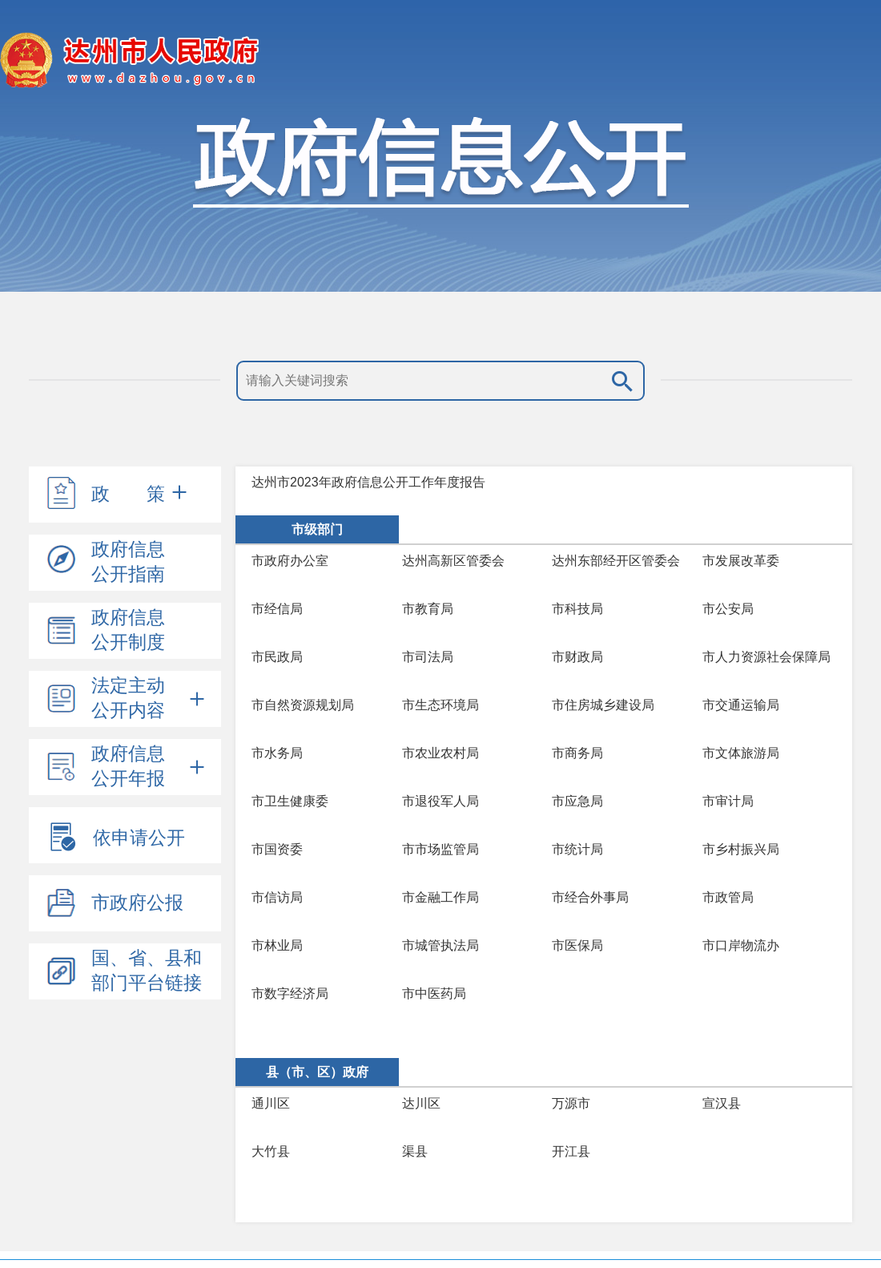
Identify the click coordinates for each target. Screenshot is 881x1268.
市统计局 (577, 849)
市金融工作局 (440, 897)
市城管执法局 (440, 945)
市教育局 (427, 609)
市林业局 (277, 945)
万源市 (571, 1103)
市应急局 (577, 801)
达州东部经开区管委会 (616, 560)
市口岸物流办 (740, 945)
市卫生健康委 (289, 801)
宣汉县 (721, 1103)
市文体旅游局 (740, 753)
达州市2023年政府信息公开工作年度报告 (368, 482)
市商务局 (577, 753)
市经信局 (277, 609)
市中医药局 (434, 993)
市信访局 (277, 897)
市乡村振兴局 (740, 849)
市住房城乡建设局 (603, 705)
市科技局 (577, 609)
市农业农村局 (440, 753)
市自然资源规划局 (302, 705)
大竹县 (270, 1151)
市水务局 (277, 753)
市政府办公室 (289, 560)
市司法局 (427, 657)
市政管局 (728, 897)
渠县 (415, 1151)
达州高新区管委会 (453, 560)
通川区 (270, 1103)
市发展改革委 (740, 560)
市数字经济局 (289, 993)
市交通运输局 (740, 705)
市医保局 (577, 945)
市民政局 (277, 657)
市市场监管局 (440, 849)
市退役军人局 (440, 801)
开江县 (571, 1151)
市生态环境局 (440, 705)
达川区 (421, 1103)
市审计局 (728, 801)
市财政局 (577, 657)
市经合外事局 (590, 897)
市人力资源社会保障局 (766, 657)
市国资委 (277, 849)
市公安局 (728, 609)
